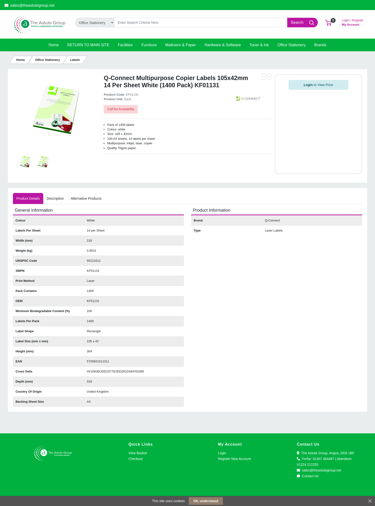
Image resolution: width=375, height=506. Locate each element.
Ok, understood (205, 501)
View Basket (137, 453)
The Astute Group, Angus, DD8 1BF (325, 453)
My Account (353, 21)
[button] (328, 22)
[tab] (28, 198)
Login (222, 453)
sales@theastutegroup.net (30, 5)
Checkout (135, 459)
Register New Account (234, 459)
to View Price (318, 85)
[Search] (200, 22)
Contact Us (308, 476)
